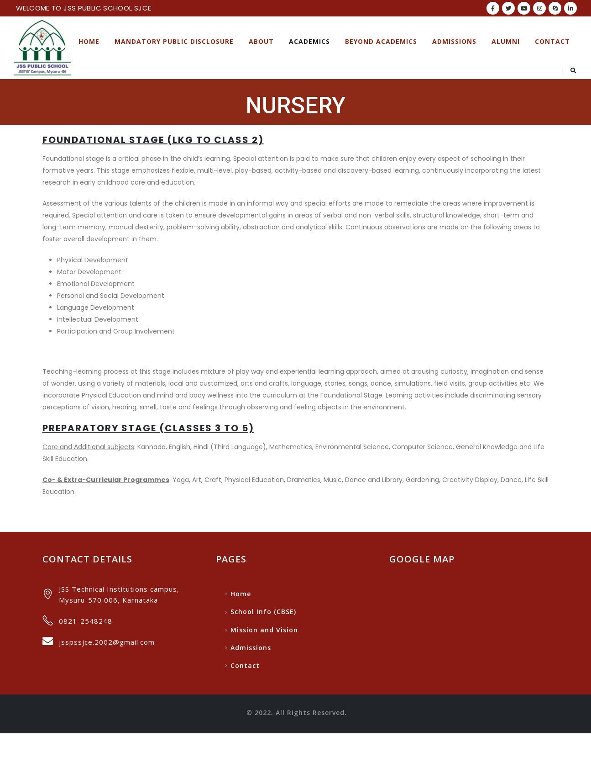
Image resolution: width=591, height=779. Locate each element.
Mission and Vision (264, 629)
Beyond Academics (381, 41)
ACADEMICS (309, 41)
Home (88, 41)
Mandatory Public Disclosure (174, 41)
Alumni (506, 41)
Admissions (454, 41)
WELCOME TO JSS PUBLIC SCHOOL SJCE (83, 8)
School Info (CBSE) (263, 611)
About (261, 41)
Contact (552, 41)
